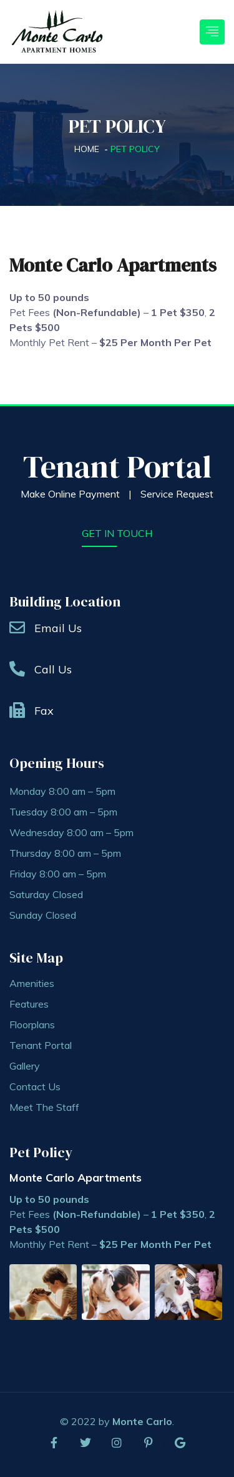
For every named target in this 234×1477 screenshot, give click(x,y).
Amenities (31, 983)
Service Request (176, 494)
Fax (44, 710)
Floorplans (32, 1024)
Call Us (53, 669)
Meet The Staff (44, 1107)
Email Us (58, 628)
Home (86, 149)
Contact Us (35, 1086)
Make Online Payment (70, 494)
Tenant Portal (117, 466)
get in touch (117, 533)
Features (29, 1004)
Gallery (24, 1066)
